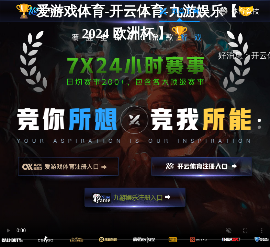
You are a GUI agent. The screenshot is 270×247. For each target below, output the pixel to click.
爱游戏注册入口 (68, 169)
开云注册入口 (201, 169)
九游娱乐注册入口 (135, 200)
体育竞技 (240, 11)
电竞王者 (179, 11)
